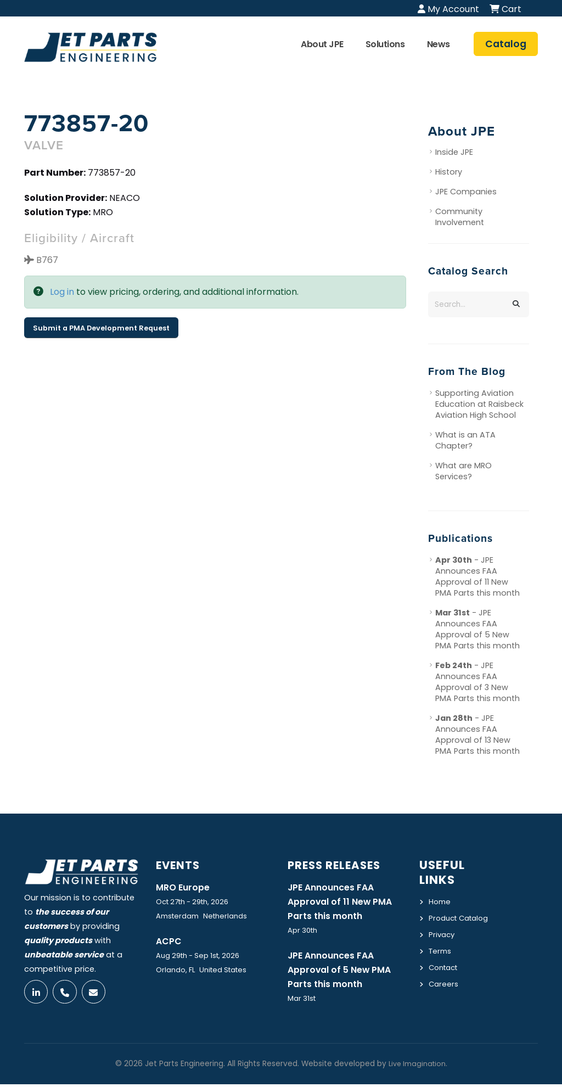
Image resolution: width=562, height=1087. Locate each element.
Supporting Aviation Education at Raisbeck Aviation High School (479, 404)
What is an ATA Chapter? (465, 440)
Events (180, 864)
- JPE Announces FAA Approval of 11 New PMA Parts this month (477, 576)
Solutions (385, 44)
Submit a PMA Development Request (101, 328)
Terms (441, 962)
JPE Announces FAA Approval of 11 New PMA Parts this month (344, 902)
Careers (444, 994)
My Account (448, 9)
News (438, 44)
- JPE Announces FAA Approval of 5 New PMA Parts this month (477, 629)
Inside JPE (454, 152)
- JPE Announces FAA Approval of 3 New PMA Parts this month (477, 682)
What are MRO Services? (463, 471)
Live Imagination (417, 1066)
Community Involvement (459, 217)
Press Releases (339, 864)
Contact (445, 978)
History (448, 172)
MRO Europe (185, 887)
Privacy (443, 946)
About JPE (322, 44)
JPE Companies (466, 192)
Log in (62, 292)
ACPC (170, 941)
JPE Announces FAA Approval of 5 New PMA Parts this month (344, 971)
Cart (505, 9)
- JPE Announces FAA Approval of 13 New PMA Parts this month (477, 735)
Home (440, 901)
